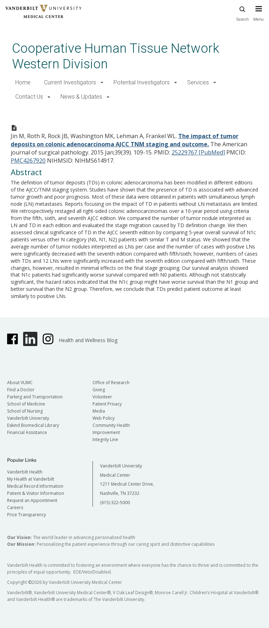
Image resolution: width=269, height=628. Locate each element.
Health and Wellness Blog (88, 340)
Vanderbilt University (28, 418)
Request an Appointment (32, 500)
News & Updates (81, 96)
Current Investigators (70, 82)
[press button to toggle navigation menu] (258, 17)
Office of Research (111, 383)
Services (198, 82)
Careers (15, 507)
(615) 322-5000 (115, 502)
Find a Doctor (21, 390)
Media (99, 411)
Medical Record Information (35, 486)
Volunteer (102, 397)
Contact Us (29, 96)
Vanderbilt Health (24, 472)
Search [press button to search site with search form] (242, 13)
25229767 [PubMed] (198, 152)
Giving (99, 390)
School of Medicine (26, 404)
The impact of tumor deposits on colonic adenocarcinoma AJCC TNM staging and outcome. (124, 140)
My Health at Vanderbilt (30, 479)
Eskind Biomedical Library (33, 425)
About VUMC (20, 383)
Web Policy (104, 418)
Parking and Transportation (35, 397)
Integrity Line (105, 439)
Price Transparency (26, 515)
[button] (102, 83)
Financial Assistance (27, 432)
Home (23, 82)
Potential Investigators (142, 82)
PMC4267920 (28, 160)
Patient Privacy (107, 404)
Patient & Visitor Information (35, 493)
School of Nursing (25, 411)
